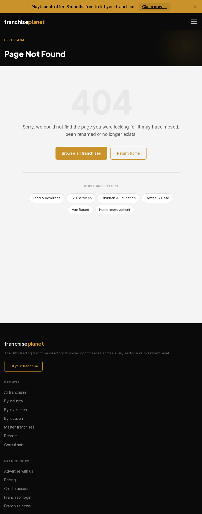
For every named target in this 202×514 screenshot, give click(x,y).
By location (13, 418)
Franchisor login (17, 497)
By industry (13, 401)
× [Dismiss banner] (195, 6)
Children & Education (118, 198)
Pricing (10, 480)
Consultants (14, 444)
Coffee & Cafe (157, 198)
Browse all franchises (81, 153)
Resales (11, 436)
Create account (17, 488)
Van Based (80, 209)
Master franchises (19, 427)
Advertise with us (18, 471)
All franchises (15, 392)
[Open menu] (194, 21)
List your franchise (23, 366)
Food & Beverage (46, 198)
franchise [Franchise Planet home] (24, 21)
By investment (16, 409)
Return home (128, 153)
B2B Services (81, 198)
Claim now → (154, 6)
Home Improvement (114, 209)
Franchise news (17, 506)
